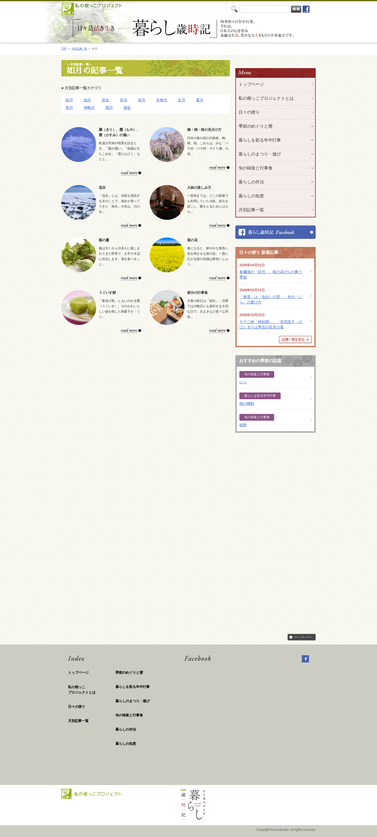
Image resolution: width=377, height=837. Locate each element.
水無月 (161, 100)
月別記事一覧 (79, 48)
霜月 (109, 107)
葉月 (199, 100)
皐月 (141, 100)
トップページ (251, 84)
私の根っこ (91, 690)
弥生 (105, 100)
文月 (181, 100)
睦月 (69, 100)
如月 (87, 100)
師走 (127, 107)
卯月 (123, 100)
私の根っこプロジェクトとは (266, 98)
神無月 (89, 107)
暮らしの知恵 (125, 744)
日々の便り (249, 112)
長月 (69, 107)
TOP (64, 48)
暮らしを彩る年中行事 (132, 687)
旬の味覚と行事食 (129, 715)
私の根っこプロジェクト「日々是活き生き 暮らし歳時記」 (184, 28)
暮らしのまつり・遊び (132, 701)
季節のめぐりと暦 (129, 673)
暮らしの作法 (125, 729)
